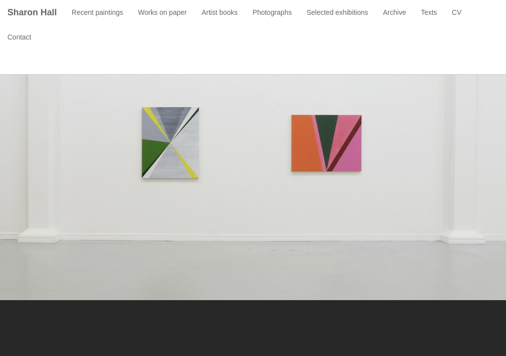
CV (456, 12)
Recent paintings (97, 12)
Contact (19, 37)
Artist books (220, 12)
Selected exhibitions (337, 12)
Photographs (272, 12)
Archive (394, 12)
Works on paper (162, 12)
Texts (429, 12)
